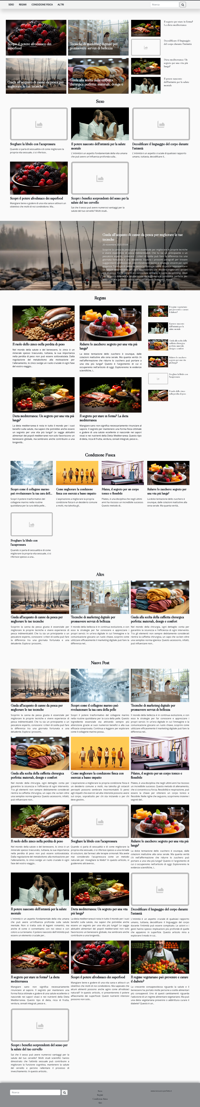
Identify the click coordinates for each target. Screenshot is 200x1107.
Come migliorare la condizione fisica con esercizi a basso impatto (76, 491)
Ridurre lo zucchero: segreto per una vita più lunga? (108, 346)
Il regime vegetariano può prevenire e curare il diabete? (178, 309)
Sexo (11, 4)
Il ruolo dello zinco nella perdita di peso (38, 344)
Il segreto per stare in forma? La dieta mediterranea (178, 23)
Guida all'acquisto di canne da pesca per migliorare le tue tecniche (36, 84)
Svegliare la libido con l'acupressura (32, 144)
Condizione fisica (42, 4)
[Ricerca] (164, 4)
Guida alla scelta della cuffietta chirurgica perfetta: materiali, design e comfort (96, 84)
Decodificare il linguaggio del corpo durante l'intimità (178, 42)
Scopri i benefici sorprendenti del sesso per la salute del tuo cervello (39, 1047)
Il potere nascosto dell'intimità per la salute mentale (176, 82)
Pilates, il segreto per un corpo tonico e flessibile (120, 491)
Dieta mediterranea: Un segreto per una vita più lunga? (176, 63)
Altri (61, 4)
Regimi (23, 4)
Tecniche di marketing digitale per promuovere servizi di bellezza (94, 46)
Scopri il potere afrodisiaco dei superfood (29, 46)
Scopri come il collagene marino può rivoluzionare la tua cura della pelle (31, 493)
